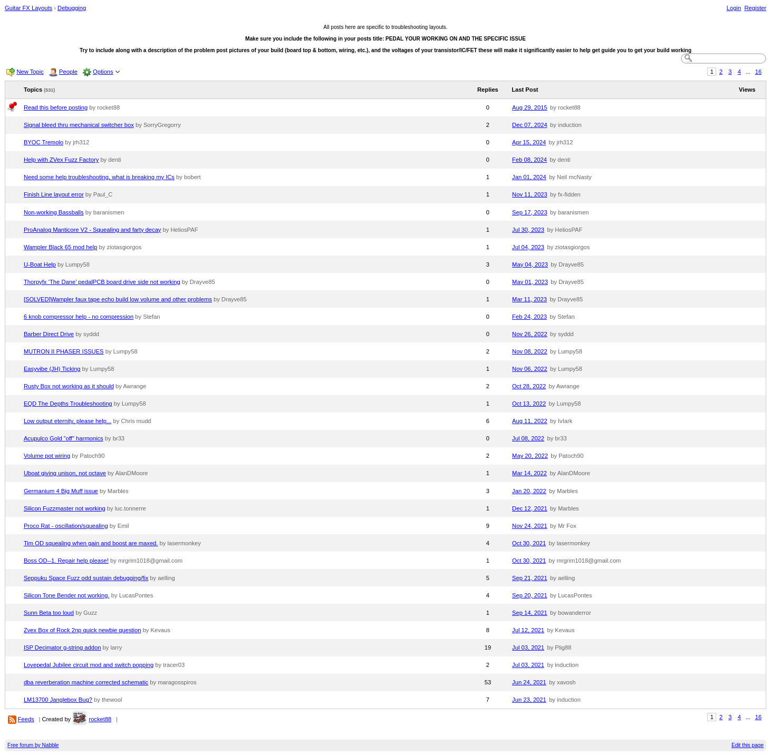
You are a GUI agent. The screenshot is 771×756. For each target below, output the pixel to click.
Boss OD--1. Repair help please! (66, 560)
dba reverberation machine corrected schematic (86, 682)
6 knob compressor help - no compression (78, 316)
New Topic (29, 71)
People (68, 71)
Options (103, 71)
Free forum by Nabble (33, 745)
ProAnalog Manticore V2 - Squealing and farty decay (92, 230)
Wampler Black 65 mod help (61, 247)
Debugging (71, 8)
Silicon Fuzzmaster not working (64, 508)
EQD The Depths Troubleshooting (68, 403)
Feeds (26, 719)
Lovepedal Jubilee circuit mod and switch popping (88, 665)
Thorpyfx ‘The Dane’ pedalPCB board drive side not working (102, 282)
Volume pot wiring (47, 456)
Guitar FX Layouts (28, 8)
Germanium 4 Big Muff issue (61, 491)
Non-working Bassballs (54, 212)
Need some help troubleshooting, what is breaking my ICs (99, 177)
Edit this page (747, 745)
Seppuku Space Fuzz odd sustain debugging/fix (86, 578)
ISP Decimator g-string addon (62, 647)
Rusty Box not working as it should (69, 386)
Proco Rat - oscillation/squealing (66, 526)
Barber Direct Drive (49, 334)
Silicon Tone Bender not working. (67, 595)
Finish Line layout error (54, 194)
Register (755, 8)
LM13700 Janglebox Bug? (58, 699)
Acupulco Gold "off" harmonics (63, 438)
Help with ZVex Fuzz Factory (61, 159)
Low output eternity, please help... (67, 421)
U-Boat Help (40, 264)
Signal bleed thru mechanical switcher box (79, 125)
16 (758, 71)
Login (734, 8)
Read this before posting (56, 107)
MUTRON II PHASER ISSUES (64, 351)
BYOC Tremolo (43, 142)
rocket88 (100, 719)
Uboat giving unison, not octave (65, 473)
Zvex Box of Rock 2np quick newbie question (82, 630)
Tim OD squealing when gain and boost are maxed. (91, 543)
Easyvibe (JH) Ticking (52, 369)
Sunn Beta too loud (49, 613)
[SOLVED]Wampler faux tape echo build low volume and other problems (118, 299)
